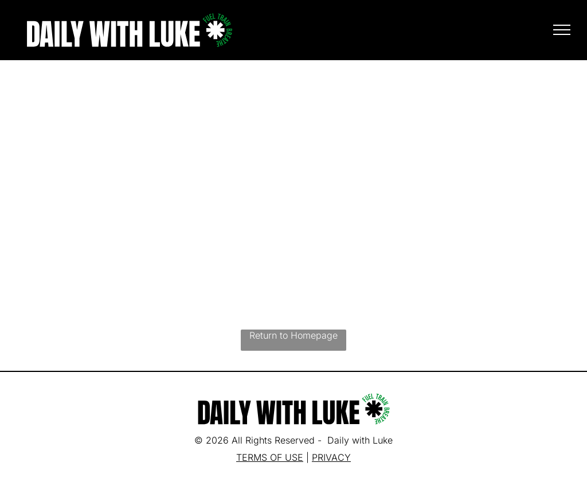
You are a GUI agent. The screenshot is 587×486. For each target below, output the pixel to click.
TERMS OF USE (269, 457)
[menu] (562, 30)
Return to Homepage (293, 335)
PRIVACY (331, 457)
